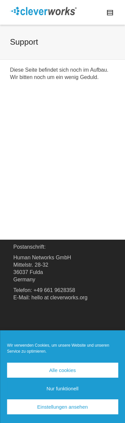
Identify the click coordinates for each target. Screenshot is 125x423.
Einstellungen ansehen (62, 407)
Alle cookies (62, 370)
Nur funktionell (63, 388)
